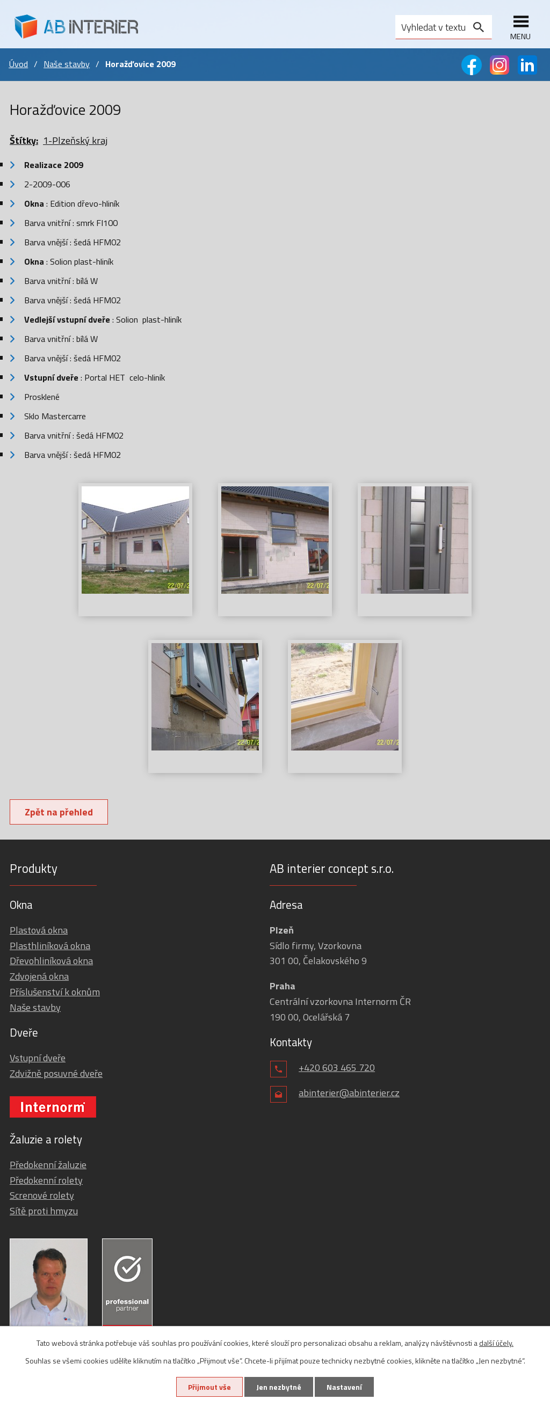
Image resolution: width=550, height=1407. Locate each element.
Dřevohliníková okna (51, 960)
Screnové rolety (42, 1195)
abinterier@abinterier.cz (349, 1092)
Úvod (18, 63)
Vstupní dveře (38, 1058)
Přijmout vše (209, 1387)
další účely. (496, 1342)
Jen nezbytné (278, 1387)
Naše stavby (67, 63)
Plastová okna (39, 930)
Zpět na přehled (59, 812)
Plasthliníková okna (50, 945)
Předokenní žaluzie (48, 1164)
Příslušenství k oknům (55, 992)
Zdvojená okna (39, 976)
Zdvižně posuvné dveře (56, 1073)
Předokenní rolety (46, 1180)
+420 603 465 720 (337, 1067)
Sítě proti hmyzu (44, 1211)
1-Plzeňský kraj (75, 140)
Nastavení (344, 1387)
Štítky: (24, 140)
